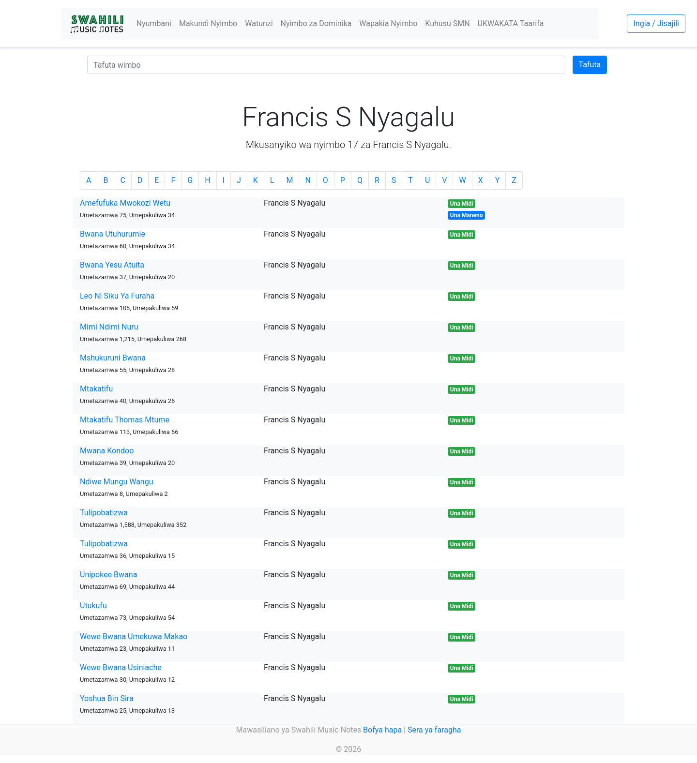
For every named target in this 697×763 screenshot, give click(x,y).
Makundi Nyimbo (208, 23)
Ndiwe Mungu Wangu (116, 481)
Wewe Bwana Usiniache (121, 667)
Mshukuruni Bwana (113, 357)
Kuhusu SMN (447, 23)
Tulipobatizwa (104, 512)
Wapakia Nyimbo (388, 23)
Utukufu (93, 605)
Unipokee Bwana (108, 574)
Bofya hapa (382, 729)
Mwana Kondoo (107, 450)
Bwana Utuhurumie (112, 234)
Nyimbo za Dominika (316, 23)
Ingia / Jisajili (656, 23)
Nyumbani (153, 23)
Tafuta (590, 64)
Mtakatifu (96, 388)
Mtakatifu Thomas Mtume (124, 419)
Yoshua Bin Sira (107, 698)
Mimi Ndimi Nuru (109, 326)
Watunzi (259, 23)
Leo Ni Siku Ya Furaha (117, 295)
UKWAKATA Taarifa (511, 23)
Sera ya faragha (434, 729)
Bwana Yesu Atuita (112, 264)
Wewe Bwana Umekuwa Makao (133, 636)
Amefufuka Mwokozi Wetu (125, 203)
